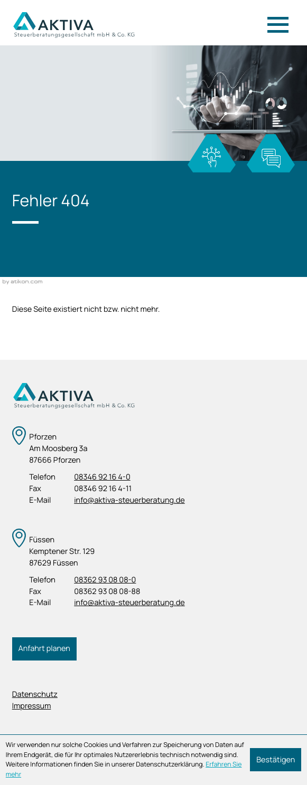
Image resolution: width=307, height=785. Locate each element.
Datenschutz (35, 695)
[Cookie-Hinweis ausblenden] (275, 759)
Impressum (31, 706)
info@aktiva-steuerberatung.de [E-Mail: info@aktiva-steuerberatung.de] (129, 500)
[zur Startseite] (73, 25)
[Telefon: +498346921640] (102, 477)
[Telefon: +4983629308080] (105, 580)
